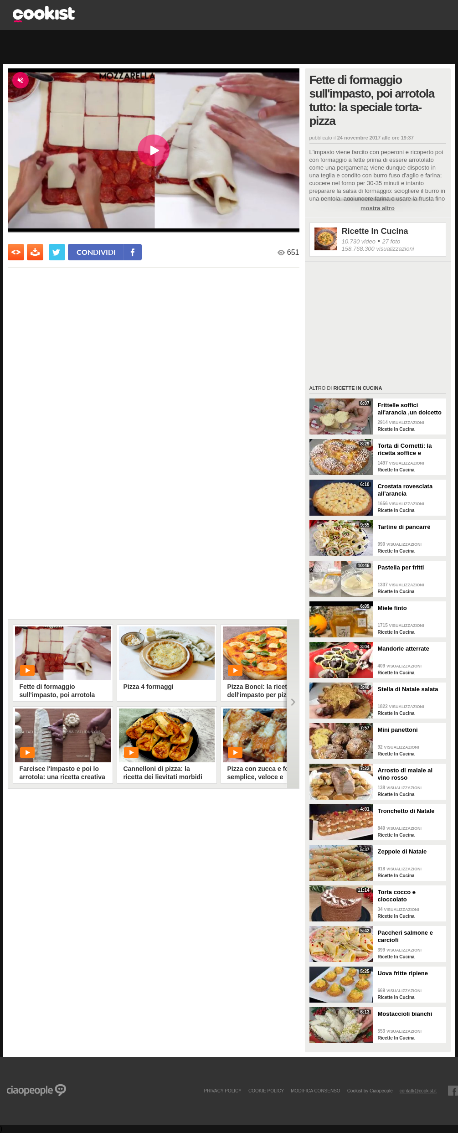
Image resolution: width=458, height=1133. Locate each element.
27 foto (391, 241)
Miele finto (392, 608)
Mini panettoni (398, 729)
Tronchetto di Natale (406, 810)
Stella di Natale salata (408, 689)
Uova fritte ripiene (403, 973)
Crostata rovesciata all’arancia (405, 490)
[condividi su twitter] (57, 252)
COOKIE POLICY (266, 1090)
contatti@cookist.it (418, 1090)
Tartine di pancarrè (404, 526)
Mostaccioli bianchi (405, 1013)
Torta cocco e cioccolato (397, 896)
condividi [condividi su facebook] (96, 252)
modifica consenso (315, 1090)
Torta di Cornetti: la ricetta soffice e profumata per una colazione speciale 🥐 (408, 449)
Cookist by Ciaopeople (370, 1090)
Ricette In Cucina (375, 231)
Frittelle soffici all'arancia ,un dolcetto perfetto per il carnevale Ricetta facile (410, 409)
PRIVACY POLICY (222, 1090)
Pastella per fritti (401, 567)
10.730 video (359, 241)
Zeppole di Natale (402, 851)
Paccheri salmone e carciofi (405, 936)
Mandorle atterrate (403, 648)
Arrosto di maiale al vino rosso (405, 774)
